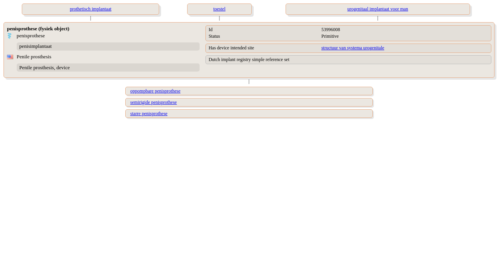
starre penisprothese (149, 113)
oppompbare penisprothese (155, 91)
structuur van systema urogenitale (352, 48)
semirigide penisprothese (153, 102)
